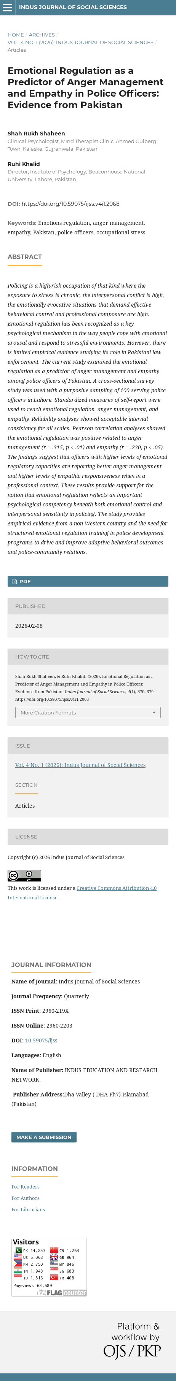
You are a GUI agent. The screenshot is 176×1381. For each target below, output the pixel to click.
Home (16, 35)
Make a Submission (44, 1137)
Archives (42, 35)
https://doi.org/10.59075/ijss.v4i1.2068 (71, 203)
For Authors (25, 1198)
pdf (24, 581)
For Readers (25, 1186)
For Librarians (28, 1209)
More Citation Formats (48, 713)
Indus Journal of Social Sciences (73, 7)
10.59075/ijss (41, 1040)
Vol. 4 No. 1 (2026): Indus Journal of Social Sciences (81, 42)
